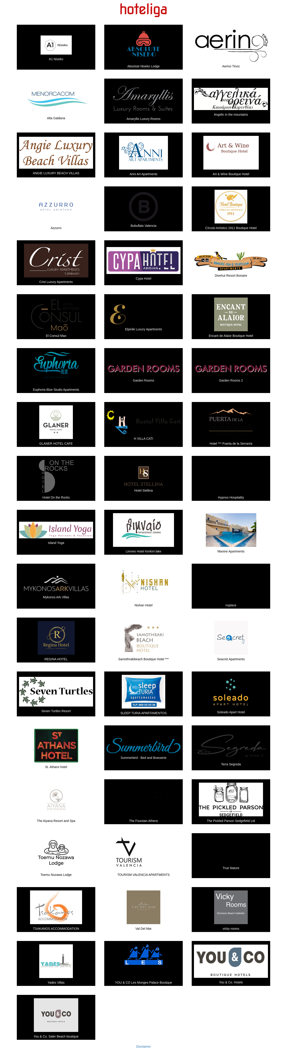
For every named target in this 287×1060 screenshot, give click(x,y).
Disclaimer (143, 1046)
